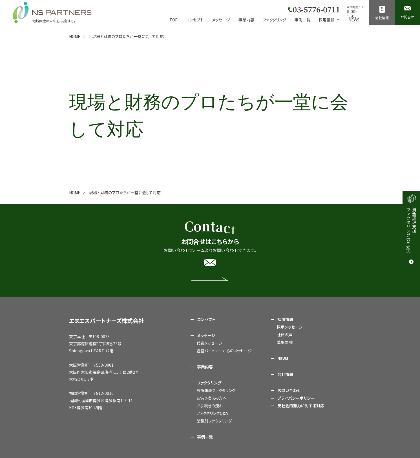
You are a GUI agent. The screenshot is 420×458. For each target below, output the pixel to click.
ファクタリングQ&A (212, 413)
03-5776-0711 (315, 8)
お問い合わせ (289, 390)
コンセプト (195, 20)
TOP (173, 20)
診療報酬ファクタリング (216, 390)
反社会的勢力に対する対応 (300, 405)
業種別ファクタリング (214, 421)
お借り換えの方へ (211, 398)
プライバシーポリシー (296, 398)
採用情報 (285, 319)
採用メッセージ (290, 327)
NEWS (353, 20)
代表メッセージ (209, 343)
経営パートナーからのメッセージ (224, 350)
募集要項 (285, 342)
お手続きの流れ (209, 405)
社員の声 (284, 334)
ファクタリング (274, 20)
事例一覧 (302, 20)
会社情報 (285, 374)
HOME (74, 36)
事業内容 (246, 20)
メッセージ (221, 20)
